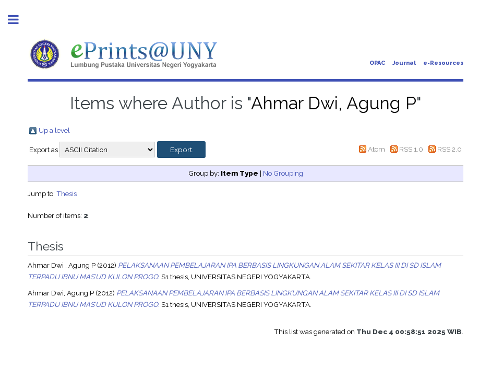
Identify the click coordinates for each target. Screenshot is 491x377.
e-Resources (443, 63)
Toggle (19, 19)
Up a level (54, 130)
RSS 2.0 (449, 149)
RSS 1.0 (411, 149)
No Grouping (283, 173)
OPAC (377, 63)
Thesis (66, 193)
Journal (404, 63)
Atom (376, 149)
